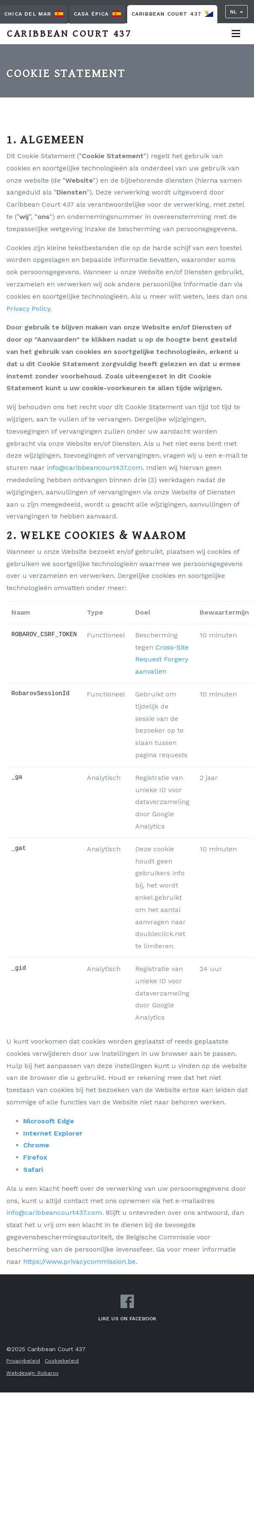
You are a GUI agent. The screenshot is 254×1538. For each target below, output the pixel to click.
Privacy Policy (28, 309)
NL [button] (233, 12)
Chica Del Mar (33, 14)
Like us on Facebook (127, 1308)
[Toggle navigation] (236, 33)
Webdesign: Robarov (32, 1373)
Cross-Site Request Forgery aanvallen (162, 659)
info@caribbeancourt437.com (94, 468)
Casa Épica (97, 14)
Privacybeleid (23, 1361)
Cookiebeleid (62, 1361)
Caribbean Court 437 (172, 14)
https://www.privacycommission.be (79, 1261)
